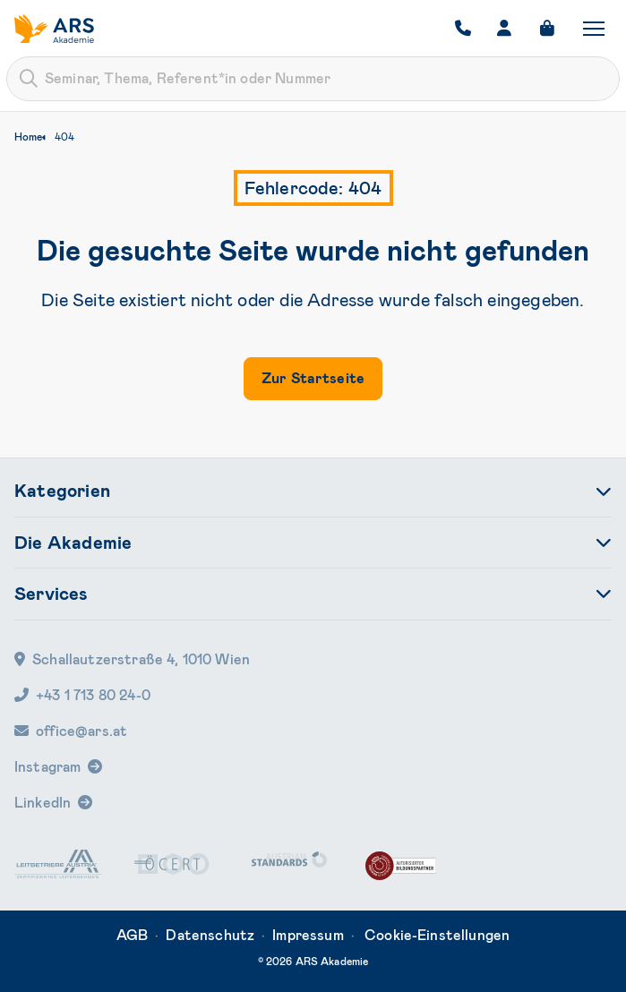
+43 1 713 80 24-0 (82, 695)
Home (28, 137)
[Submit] (29, 79)
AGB (132, 935)
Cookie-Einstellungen (437, 935)
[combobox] (313, 78)
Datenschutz (210, 935)
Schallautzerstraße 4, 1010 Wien (132, 659)
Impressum (307, 935)
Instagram (47, 766)
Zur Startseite (313, 378)
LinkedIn (42, 802)
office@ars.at (70, 731)
